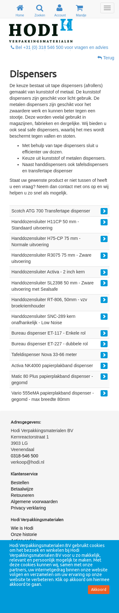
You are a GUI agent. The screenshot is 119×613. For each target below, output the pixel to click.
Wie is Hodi (22, 528)
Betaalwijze (22, 488)
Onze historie (24, 534)
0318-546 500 (24, 455)
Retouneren (22, 495)
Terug (105, 57)
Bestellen (20, 482)
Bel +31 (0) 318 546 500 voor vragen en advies (59, 47)
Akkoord (98, 589)
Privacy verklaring (28, 507)
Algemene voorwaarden (34, 501)
